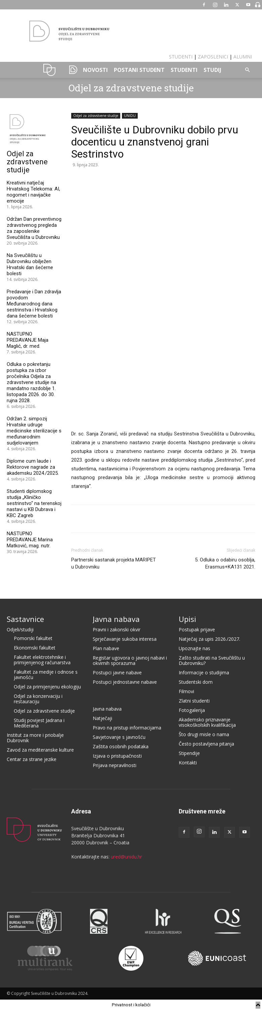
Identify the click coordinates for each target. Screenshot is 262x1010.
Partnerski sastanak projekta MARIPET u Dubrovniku (113, 563)
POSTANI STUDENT (139, 70)
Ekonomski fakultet (34, 647)
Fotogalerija (192, 710)
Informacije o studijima (204, 672)
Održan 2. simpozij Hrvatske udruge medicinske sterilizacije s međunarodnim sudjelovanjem (34, 431)
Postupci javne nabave (117, 672)
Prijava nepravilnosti (114, 765)
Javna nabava (116, 619)
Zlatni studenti (194, 701)
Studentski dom (196, 682)
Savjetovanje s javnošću (119, 737)
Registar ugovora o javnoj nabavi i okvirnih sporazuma (130, 660)
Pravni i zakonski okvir (116, 629)
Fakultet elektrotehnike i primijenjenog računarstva (42, 660)
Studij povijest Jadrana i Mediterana (39, 723)
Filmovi (186, 691)
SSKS (70, 70)
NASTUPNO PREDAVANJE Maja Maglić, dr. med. (27, 340)
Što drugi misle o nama (204, 734)
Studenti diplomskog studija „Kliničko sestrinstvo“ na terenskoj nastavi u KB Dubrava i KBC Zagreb (34, 503)
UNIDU (49, 70)
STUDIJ (212, 70)
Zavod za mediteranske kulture (40, 750)
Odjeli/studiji (20, 629)
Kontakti (188, 762)
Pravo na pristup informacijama (127, 727)
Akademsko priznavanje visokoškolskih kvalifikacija (207, 722)
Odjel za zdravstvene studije (131, 88)
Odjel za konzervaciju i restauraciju (38, 699)
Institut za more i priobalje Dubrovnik (35, 738)
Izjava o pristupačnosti (117, 756)
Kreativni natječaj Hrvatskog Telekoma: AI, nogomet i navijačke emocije (33, 192)
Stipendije (189, 753)
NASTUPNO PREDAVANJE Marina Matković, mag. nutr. (30, 540)
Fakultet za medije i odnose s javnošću (46, 674)
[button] (247, 70)
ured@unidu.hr (126, 856)
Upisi (187, 619)
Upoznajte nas (194, 648)
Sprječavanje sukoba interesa (125, 639)
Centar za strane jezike (31, 759)
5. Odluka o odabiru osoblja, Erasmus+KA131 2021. (225, 563)
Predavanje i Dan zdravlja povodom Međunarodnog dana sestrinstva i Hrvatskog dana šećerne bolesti (34, 304)
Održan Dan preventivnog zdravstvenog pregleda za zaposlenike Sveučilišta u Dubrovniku (34, 228)
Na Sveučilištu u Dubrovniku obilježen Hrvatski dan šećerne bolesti (30, 264)
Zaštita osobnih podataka (120, 746)
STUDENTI (180, 56)
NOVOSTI (95, 70)
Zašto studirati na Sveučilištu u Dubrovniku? (212, 660)
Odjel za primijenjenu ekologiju (47, 686)
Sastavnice (25, 619)
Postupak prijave (197, 629)
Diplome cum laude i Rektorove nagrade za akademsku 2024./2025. (33, 467)
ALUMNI (242, 56)
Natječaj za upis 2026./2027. (209, 639)
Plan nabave (106, 648)
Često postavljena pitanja (206, 744)
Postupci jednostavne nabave (125, 682)
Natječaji (102, 718)
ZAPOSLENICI (213, 56)
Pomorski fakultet (33, 638)
